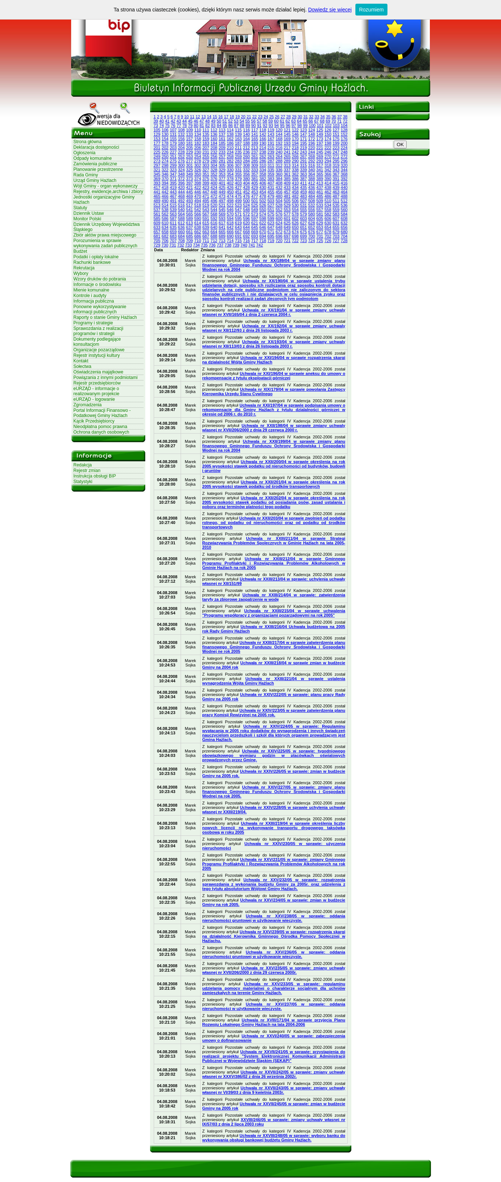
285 (254, 161)
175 (336, 139)
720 (279, 240)
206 (197, 147)
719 (271, 240)
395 (173, 183)
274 (165, 161)
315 (303, 165)
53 (236, 121)
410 (295, 183)
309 (254, 165)
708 (181, 240)
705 (157, 240)
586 (165, 218)
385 (287, 178)
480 (279, 196)
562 (165, 214)
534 (327, 205)
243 (303, 152)
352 (214, 174)
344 (344, 170)
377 (222, 178)
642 (230, 227)
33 (316, 116)
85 (225, 125)
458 (295, 192)
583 (336, 214)
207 (205, 147)
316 (311, 165)
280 (214, 161)
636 (181, 227)
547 (238, 209)
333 (254, 170)
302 (197, 165)
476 (246, 196)
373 (189, 178)
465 (157, 196)
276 (181, 161)
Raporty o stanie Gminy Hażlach (105, 317)
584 (344, 214)
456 (279, 192)
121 (287, 130)
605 (319, 218)
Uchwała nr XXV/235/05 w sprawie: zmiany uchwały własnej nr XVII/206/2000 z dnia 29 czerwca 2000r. (273, 970)
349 (189, 174)
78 (184, 125)
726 (327, 240)
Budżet (80, 251)
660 (181, 232)
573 (254, 214)
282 (230, 161)
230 (197, 152)
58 (264, 121)
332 (246, 170)
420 (181, 187)
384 (279, 178)
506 (295, 201)
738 (228, 245)
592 (214, 218)
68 (322, 121)
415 (336, 183)
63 (293, 121)
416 (344, 183)
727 (336, 240)
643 (238, 227)
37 (339, 116)
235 (238, 152)
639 (205, 227)
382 (263, 178)
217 (287, 147)
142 (263, 134)
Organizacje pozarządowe (99, 349)
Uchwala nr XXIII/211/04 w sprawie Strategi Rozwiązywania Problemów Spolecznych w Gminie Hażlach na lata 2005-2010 (273, 542)
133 (189, 134)
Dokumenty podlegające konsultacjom (97, 342)
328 (214, 170)
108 (181, 130)
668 (246, 232)
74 (161, 125)
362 (295, 174)
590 (197, 218)
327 (205, 170)
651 (303, 227)
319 (336, 165)
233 (222, 152)
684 (181, 236)
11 (192, 116)
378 (230, 178)
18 (232, 116)
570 (230, 214)
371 (173, 178)
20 (243, 116)
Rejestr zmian (86, 470)
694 (263, 236)
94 (276, 125)
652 (311, 227)
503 (271, 201)
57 (259, 121)
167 (271, 139)
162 (230, 139)
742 (259, 245)
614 (197, 223)
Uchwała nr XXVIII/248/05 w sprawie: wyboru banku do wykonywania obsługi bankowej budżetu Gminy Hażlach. (273, 1137)
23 (260, 116)
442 (165, 192)
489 (157, 201)
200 (344, 143)
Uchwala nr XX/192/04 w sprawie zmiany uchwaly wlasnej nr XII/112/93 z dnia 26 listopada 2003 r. (273, 328)
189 (254, 143)
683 (173, 236)
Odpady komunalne (92, 158)
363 (303, 174)
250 (165, 156)
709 (189, 240)
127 (336, 130)
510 (327, 201)
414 (327, 183)
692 (246, 236)
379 (238, 178)
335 (271, 170)
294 (327, 161)
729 (157, 245)
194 (295, 143)
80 (196, 125)
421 (189, 187)
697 (287, 236)
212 (246, 147)
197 (319, 143)
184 (214, 143)
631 (336, 223)
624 (279, 223)
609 (157, 223)
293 (319, 161)
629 (319, 223)
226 (165, 152)
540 (181, 209)
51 (224, 121)
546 (230, 209)
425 (222, 187)
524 (246, 205)
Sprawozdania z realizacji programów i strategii (98, 331)
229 (189, 152)
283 (238, 161)
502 (263, 201)
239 (271, 152)
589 (189, 218)
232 (214, 152)
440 (344, 187)
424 (214, 187)
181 (189, 143)
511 (336, 201)
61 (282, 121)
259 (238, 156)
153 (157, 139)
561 (157, 214)
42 (173, 121)
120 (279, 130)
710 (197, 240)
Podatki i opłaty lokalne (96, 256)
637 (189, 227)
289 (287, 161)
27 (283, 116)
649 (287, 227)
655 (336, 227)
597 (254, 218)
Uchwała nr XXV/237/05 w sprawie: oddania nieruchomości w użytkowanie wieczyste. (273, 1006)
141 (254, 134)
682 (165, 236)
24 (266, 116)
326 (197, 170)
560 (344, 209)
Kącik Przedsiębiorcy (93, 421)
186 (230, 143)
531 (303, 205)
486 (327, 196)
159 (205, 139)
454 (263, 192)
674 (295, 232)
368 (344, 174)
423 (205, 187)
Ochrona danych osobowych (101, 432)
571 (238, 214)
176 (344, 139)
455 (271, 192)
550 (263, 209)
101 (320, 125)
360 (279, 174)
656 (344, 227)
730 (164, 245)
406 (263, 183)
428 (246, 187)
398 (197, 183)
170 (295, 139)
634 (165, 227)
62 (287, 121)
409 (287, 183)
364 (311, 174)
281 (222, 161)
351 (205, 174)
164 (246, 139)
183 (205, 143)
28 (288, 116)
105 (157, 130)
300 (181, 165)
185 (222, 143)
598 (263, 218)
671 (271, 232)
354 (230, 174)
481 (287, 196)
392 (344, 178)
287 (271, 161)
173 (319, 139)
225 (157, 152)
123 (303, 130)
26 (277, 116)
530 (295, 205)
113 (222, 130)
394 (165, 183)
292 (311, 161)
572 (246, 214)
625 (287, 223)
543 (205, 209)
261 (254, 156)
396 (181, 183)
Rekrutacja (83, 267)
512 (344, 201)
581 (319, 214)
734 (196, 245)
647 (271, 227)
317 (319, 165)
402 (230, 183)
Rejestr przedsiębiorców (97, 383)
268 (311, 156)
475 (238, 196)
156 (181, 139)
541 (189, 209)
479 (271, 196)
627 (303, 223)
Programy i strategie (93, 322)
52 (230, 121)
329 (222, 170)
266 (295, 156)
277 (189, 161)
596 (246, 218)
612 (181, 223)
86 (230, 125)
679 (336, 232)
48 (207, 121)
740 (243, 245)
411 (303, 183)
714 (230, 240)
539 (173, 209)
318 (327, 165)
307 (238, 165)
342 (327, 170)
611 (173, 223)
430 (263, 187)
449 (222, 192)
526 (263, 205)
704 (344, 236)
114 (230, 130)
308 (246, 165)
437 (319, 187)
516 (181, 205)
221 (319, 147)
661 (189, 232)
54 (242, 121)
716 (246, 240)
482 (295, 196)
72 (345, 121)
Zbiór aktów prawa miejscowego (104, 235)
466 (165, 196)
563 (173, 214)
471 (205, 196)
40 (161, 121)
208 (214, 147)
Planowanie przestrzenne (98, 169)
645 (254, 227)
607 (336, 218)
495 (205, 201)
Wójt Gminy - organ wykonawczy (105, 186)
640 (214, 227)
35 (328, 116)
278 (197, 161)
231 (205, 152)
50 (219, 121)
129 (157, 134)
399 (205, 183)
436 (311, 187)
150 (327, 134)
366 (327, 174)
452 (246, 192)
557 (319, 209)
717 (254, 240)
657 (157, 232)
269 (319, 156)
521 (222, 205)
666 (230, 232)
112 (214, 130)
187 (238, 143)
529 (287, 205)
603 (303, 218)
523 (238, 205)
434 (295, 187)
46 (196, 121)
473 (222, 196)
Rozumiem (371, 10)
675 (303, 232)
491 (173, 201)
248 (344, 152)
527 (271, 205)
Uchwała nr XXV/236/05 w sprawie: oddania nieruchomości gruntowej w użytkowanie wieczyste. (273, 954)
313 (287, 165)
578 (295, 214)
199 (336, 143)
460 (311, 192)
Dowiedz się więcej (330, 10)
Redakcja (82, 465)
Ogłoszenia (84, 152)
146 (295, 134)
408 (279, 183)
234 (230, 152)
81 (201, 125)
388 (311, 178)
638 (197, 227)
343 (336, 170)
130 (165, 134)
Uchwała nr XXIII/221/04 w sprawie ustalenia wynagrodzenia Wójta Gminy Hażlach (273, 680)
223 (336, 147)
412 (311, 183)
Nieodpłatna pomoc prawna (100, 426)
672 (279, 232)
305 (222, 165)
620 (246, 223)
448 (214, 192)
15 (215, 116)
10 (186, 116)
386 (295, 178)
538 (165, 209)
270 (327, 156)
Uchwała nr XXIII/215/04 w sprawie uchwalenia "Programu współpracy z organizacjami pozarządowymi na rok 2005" (273, 613)
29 (294, 116)
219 (303, 147)
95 (282, 125)
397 (189, 183)
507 (303, 201)
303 (205, 165)
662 (197, 232)
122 (295, 130)
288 (279, 161)
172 (311, 139)
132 (181, 134)
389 (319, 178)
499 (238, 201)
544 (214, 209)
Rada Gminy (85, 175)
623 (271, 223)
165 (254, 139)
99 (305, 125)
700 (311, 236)
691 (238, 236)
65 (305, 121)
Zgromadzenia (87, 404)
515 (173, 205)
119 (271, 130)
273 (157, 161)
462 (327, 192)
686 (197, 236)
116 (246, 130)
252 (181, 156)
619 (238, 223)
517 (189, 205)
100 (312, 125)
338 (295, 170)
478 (263, 196)
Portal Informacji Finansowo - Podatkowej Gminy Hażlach (102, 413)
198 (327, 143)
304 (214, 165)
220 (311, 147)
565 (189, 214)
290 (295, 161)
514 (165, 205)
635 (173, 227)
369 (157, 178)
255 (205, 156)
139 (238, 134)
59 (270, 121)
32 (311, 116)
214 (263, 147)
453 (254, 192)
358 (263, 174)
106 (165, 130)
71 (339, 121)
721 (287, 240)
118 (263, 130)
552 (279, 209)
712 (214, 240)
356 (246, 174)
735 (204, 245)
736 (212, 245)
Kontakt (80, 360)
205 (189, 147)
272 (344, 156)
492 (181, 201)
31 (305, 116)
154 (165, 139)
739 (236, 245)
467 (173, 196)
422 (197, 187)
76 (173, 125)
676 (311, 232)
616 (214, 223)
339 (303, 170)
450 (230, 192)
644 (246, 227)
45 (190, 121)
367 (336, 174)
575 (271, 214)
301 (189, 165)
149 (319, 134)
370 (165, 178)
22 (254, 116)
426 (230, 187)
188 (246, 143)
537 (157, 209)
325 (189, 170)
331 (238, 170)
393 (157, 183)
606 (327, 218)
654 (327, 227)
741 (251, 245)
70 (333, 121)
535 (336, 205)
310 (263, 165)
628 (311, 223)
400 (214, 183)
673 (287, 232)
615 (205, 223)
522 (230, 205)
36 (334, 116)
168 (279, 139)
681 (157, 236)
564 (181, 214)
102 (328, 125)
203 (173, 147)
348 (181, 174)
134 (197, 134)
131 (173, 134)
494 (197, 201)
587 (173, 218)
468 (181, 196)
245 (319, 152)
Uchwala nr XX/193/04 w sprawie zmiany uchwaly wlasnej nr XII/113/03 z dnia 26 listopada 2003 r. (273, 344)
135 (205, 134)
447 (205, 192)
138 (230, 134)
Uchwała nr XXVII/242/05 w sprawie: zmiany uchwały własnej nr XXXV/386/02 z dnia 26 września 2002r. (273, 1074)
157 (189, 139)
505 (287, 201)
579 (303, 214)
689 (222, 236)
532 (311, 205)
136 (214, 134)
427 (238, 187)
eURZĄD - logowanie (94, 399)
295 (336, 161)
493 (189, 201)
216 (279, 147)
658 (165, 232)
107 (173, 130)
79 (190, 125)
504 (279, 201)
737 (220, 245)
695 (271, 236)
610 (165, 223)
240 (279, 152)
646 (263, 227)
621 (254, 223)
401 (222, 183)
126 (327, 130)
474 (230, 196)
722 (295, 240)
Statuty (80, 207)
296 (344, 161)
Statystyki (82, 481)
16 (220, 116)
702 (327, 236)
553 (287, 209)
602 (295, 218)
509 (319, 201)
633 (157, 227)
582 (327, 214)
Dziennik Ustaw (88, 213)
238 (263, 152)
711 (205, 240)
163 (238, 139)
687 (205, 236)
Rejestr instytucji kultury (96, 355)
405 (254, 183)
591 (205, 218)
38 (345, 116)
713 (222, 240)
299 (173, 165)
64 (299, 121)
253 (189, 156)
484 (311, 196)
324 (181, 170)
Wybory (80, 273)
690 (230, 236)
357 (254, 174)
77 (179, 125)
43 (179, 121)
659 (173, 232)
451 (238, 192)
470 (197, 196)
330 (230, 170)
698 (295, 236)
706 (165, 240)
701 (319, 236)
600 (279, 218)
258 (230, 156)
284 (246, 161)
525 (254, 205)
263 (271, 156)
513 (157, 205)
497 (222, 201)
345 (157, 174)
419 (173, 187)
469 (189, 196)
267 (303, 156)
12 (198, 116)
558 (327, 209)
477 (254, 196)
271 (336, 156)
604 (311, 218)
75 (167, 125)
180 (181, 143)
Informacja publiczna (93, 301)
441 (157, 192)
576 (279, 214)
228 (181, 152)
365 (319, 174)
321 (157, 170)
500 (246, 201)
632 (344, 223)
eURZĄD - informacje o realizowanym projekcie (96, 391)
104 (344, 125)
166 (263, 139)
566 (197, 214)
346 (165, 174)
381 (254, 178)
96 (288, 125)
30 (300, 116)
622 (263, 223)
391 (336, 178)
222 (327, 147)
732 (180, 245)
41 (167, 121)
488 (344, 196)
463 (336, 192)
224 (344, 147)
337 (287, 170)
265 (287, 156)
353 (222, 174)
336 (279, 170)
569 (222, 214)
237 (254, 152)
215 (271, 147)
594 (230, 218)
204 (181, 147)
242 (295, 152)
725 (319, 240)
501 (254, 201)
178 (165, 143)
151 (336, 134)
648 (279, 227)
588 (181, 218)
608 (344, 218)
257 (222, 156)
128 (344, 130)
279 (205, 161)
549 (254, 209)
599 (271, 218)
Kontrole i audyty (89, 295)
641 (222, 227)
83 (213, 125)
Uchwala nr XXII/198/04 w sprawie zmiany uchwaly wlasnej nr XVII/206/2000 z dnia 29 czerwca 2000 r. (273, 427)
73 (156, 125)
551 (271, 209)
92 (265, 125)
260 (246, 156)
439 (336, 187)
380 (246, 178)
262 (263, 156)
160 (214, 139)
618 (230, 223)
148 (311, 134)
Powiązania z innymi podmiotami (105, 377)
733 (188, 245)
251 (173, 156)
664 (214, 232)
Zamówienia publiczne (95, 163)
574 (263, 214)
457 (287, 192)
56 (253, 121)
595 (238, 218)
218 (295, 147)
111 (205, 130)
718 (263, 240)
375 (205, 178)
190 (263, 143)
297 (157, 165)
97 (294, 125)
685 (189, 236)
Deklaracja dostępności (96, 147)
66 (311, 121)
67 (316, 121)
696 (279, 236)
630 (327, 223)
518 (197, 205)
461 (319, 192)
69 (328, 121)
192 (279, 143)
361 (287, 174)
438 (327, 187)
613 (189, 223)
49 (213, 121)
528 (279, 205)
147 (303, 134)
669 (254, 232)
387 (303, 178)
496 (214, 201)
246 (327, 152)
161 (222, 139)
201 (157, 147)
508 (311, 201)
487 (336, 196)
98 (299, 125)
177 (157, 143)
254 (197, 156)
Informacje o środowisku (97, 284)
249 (157, 156)
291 (303, 161)
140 (246, 134)
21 (249, 116)
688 (214, 236)
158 (197, 139)
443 (173, 192)
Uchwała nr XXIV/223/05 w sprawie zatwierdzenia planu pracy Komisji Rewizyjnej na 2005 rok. (273, 712)
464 (344, 192)
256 (214, 156)
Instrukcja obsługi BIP (94, 476)
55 (248, 121)
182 (197, 143)
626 (295, 223)
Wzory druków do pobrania (99, 279)
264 (279, 156)
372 (181, 178)
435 (303, 187)
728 (344, 240)
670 (263, 232)
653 (319, 227)
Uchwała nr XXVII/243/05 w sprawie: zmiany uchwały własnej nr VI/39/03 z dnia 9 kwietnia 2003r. (273, 1090)
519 (205, 205)
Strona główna (87, 141)
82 (207, 125)
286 (263, 161)
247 (336, 152)
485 (319, 196)
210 (230, 147)
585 (157, 218)
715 (238, 240)
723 (303, 240)
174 (327, 139)
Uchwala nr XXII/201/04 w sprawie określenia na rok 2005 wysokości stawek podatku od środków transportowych (273, 484)
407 (271, 183)
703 (336, 236)
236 (246, 152)
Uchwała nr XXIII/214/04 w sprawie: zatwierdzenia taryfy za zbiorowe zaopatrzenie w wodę (273, 597)
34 (322, 116)
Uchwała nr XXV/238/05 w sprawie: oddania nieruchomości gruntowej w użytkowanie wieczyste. (273, 918)
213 (254, 147)
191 (271, 143)
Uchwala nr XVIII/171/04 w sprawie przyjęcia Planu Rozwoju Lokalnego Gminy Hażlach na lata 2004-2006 (273, 1022)
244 (311, 152)
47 (201, 121)
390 (327, 178)
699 (303, 236)
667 (238, 232)
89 (248, 125)
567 (205, 214)
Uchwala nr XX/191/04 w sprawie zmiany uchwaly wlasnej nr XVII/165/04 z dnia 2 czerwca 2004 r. (273, 312)
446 (197, 192)
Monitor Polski (87, 218)
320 (344, 165)
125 (319, 130)
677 (319, 232)
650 (295, 227)
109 (189, 130)
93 (270, 125)
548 (246, 209)
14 (209, 116)
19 (237, 116)
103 (336, 125)
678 (327, 232)
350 (197, 174)
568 (214, 214)
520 (214, 205)
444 (181, 192)
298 (165, 165)
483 (303, 196)
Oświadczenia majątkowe (98, 372)
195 (303, 143)
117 (254, 130)
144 (279, 134)
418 (165, 187)
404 (246, 183)
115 (238, 130)
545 (222, 209)
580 (311, 214)
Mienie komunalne (91, 290)
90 (253, 125)
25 (271, 116)
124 (311, 130)
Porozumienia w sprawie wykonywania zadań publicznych (105, 243)
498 (230, 201)
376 (214, 178)
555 (303, 209)
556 (311, 209)
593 (222, 218)
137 (222, 134)
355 (238, 174)
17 (226, 116)
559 (336, 209)
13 (203, 116)
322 (165, 170)
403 (238, 183)
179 (173, 143)
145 (287, 134)
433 (287, 187)
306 (230, 165)
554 (295, 209)
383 (271, 178)
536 (344, 205)
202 (165, 147)
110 (197, 130)
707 (173, 240)
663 (205, 232)
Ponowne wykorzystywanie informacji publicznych (99, 309)
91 (259, 125)
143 (271, 134)
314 (295, 165)
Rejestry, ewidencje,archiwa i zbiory (108, 191)
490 (165, 201)
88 (242, 125)
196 (311, 143)
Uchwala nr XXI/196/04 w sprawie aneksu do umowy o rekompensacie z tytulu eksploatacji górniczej (273, 375)
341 (319, 170)
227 (173, 152)
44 (184, 121)
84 (219, 125)
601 (287, 218)
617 (222, 223)
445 (189, 192)
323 (173, 170)
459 (303, 192)
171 (303, 139)
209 (222, 147)
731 (172, 245)
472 (214, 196)
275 (173, 161)
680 (344, 232)
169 (287, 139)
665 (222, 232)
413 (319, 183)
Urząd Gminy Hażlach (94, 180)
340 (311, 170)
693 (254, 236)
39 (156, 121)
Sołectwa (82, 366)
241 (287, 152)
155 (173, 139)
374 (197, 178)
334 (263, 170)
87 (236, 125)
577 (287, 214)
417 (157, 187)
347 (173, 174)
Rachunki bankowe (92, 262)
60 (276, 121)
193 (287, 143)
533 (319, 205)
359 (271, 174)
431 (271, 187)
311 (271, 165)
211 (238, 147)
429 (254, 187)
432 (279, 187)
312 (279, 165)
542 (197, 209)
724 (311, 240)
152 (344, 134)
